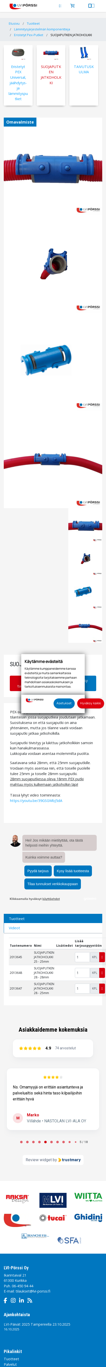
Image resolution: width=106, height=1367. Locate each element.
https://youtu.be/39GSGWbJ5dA (36, 800)
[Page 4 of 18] (45, 1142)
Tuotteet (33, 23)
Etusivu (14, 23)
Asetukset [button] (64, 703)
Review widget (39, 1159)
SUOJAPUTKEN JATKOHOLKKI (71, 35)
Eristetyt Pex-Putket (28, 35)
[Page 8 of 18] (70, 1142)
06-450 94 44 (22, 1286)
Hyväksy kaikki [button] (90, 703)
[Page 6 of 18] (58, 1142)
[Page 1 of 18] (27, 1142)
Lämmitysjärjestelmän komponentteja (42, 29)
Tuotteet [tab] (17, 918)
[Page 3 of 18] (39, 1142)
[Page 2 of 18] (33, 1142)
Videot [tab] (14, 927)
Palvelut (10, 1364)
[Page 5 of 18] (51, 1142)
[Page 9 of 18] (76, 1142)
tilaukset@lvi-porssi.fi (33, 1291)
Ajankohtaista (17, 1314)
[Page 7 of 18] (64, 1142)
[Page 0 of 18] (21, 1142)
